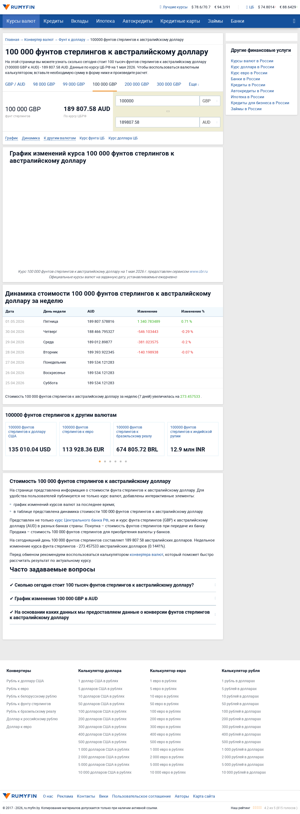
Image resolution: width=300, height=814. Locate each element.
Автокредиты (138, 21)
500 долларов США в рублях (102, 742)
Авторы (182, 796)
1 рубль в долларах (238, 681)
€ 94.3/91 (222, 7)
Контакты (86, 796)
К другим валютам (60, 138)
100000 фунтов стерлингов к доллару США (27, 431)
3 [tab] (110, 461)
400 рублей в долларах (241, 734)
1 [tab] (100, 461)
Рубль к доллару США (25, 681)
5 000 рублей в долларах (243, 764)
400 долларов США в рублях (102, 734)
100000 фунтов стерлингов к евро (77, 429)
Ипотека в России (247, 96)
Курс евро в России (249, 72)
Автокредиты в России (252, 90)
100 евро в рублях (165, 711)
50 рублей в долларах (240, 704)
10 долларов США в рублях (101, 696)
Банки (237, 21)
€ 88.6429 (288, 7)
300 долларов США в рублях (102, 727)
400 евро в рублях (165, 734)
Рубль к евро (18, 689)
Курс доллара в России (252, 66)
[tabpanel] (31, 439)
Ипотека (105, 21)
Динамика (31, 138)
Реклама (65, 796)
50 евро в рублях (164, 704)
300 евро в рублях (165, 727)
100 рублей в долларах (241, 711)
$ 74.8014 (266, 7)
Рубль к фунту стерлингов (29, 704)
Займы (215, 21)
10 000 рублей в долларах (244, 772)
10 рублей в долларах (240, 696)
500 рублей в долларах (241, 742)
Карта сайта (204, 796)
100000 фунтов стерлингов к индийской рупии (191, 431)
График (11, 138)
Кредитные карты (180, 21)
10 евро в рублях (164, 696)
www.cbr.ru (198, 271)
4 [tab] (115, 461)
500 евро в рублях (165, 742)
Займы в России (246, 108)
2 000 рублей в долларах (243, 757)
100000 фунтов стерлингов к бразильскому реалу (134, 431)
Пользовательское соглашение (141, 796)
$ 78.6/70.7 (201, 7)
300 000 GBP (169, 84)
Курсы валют (21, 21)
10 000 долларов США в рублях (104, 772)
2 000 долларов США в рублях (103, 757)
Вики (103, 796)
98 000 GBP (44, 84)
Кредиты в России (248, 84)
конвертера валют (146, 554)
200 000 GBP (137, 84)
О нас (48, 796)
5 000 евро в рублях (167, 764)
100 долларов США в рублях (102, 711)
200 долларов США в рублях (102, 719)
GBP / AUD (15, 84)
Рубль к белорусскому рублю (32, 696)
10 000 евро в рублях (168, 772)
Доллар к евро (19, 727)
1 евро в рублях (163, 681)
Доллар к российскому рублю (32, 719)
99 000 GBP (74, 84)
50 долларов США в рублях (101, 704)
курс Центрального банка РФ (82, 520)
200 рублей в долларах (241, 719)
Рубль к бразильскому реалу (31, 711)
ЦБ (250, 7)
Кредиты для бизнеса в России (260, 102)
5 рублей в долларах (239, 689)
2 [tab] (105, 461)
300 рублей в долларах (241, 727)
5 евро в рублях (163, 689)
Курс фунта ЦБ (92, 138)
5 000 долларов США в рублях (103, 764)
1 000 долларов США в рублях (103, 749)
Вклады (79, 21)
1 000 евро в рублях (167, 749)
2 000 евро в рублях (167, 757)
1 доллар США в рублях (98, 681)
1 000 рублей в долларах (243, 749)
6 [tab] (126, 461)
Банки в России (245, 78)
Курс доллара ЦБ (123, 138)
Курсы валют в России (252, 60)
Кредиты (53, 21)
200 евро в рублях (165, 719)
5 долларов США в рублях (100, 689)
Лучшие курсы (174, 7)
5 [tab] (120, 461)
